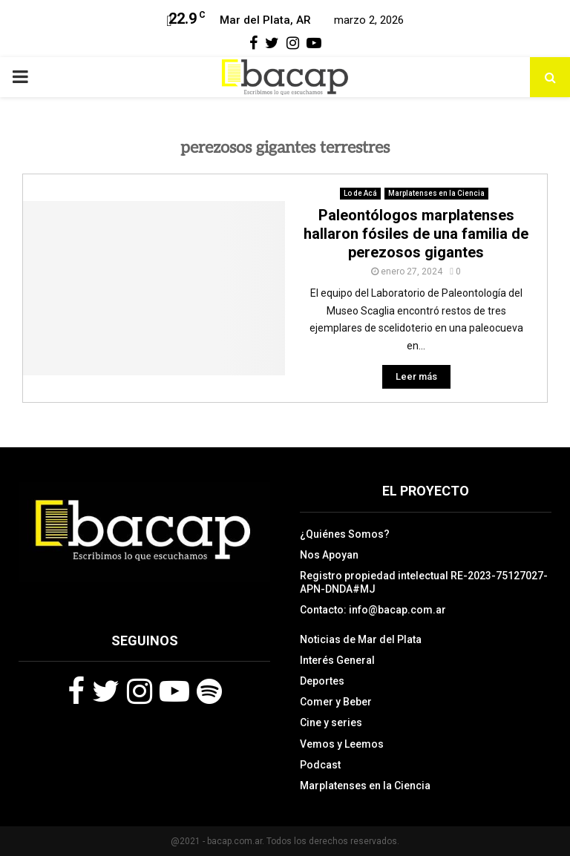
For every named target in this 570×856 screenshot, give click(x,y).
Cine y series (331, 722)
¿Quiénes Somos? (345, 534)
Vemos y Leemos (342, 744)
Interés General (337, 660)
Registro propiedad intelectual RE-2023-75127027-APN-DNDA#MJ (424, 582)
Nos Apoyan (329, 555)
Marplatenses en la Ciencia (436, 193)
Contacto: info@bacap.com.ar (373, 610)
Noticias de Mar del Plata (361, 639)
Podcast (320, 765)
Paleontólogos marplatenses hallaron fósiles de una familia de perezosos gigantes (416, 233)
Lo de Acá (360, 193)
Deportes (322, 681)
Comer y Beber (336, 702)
